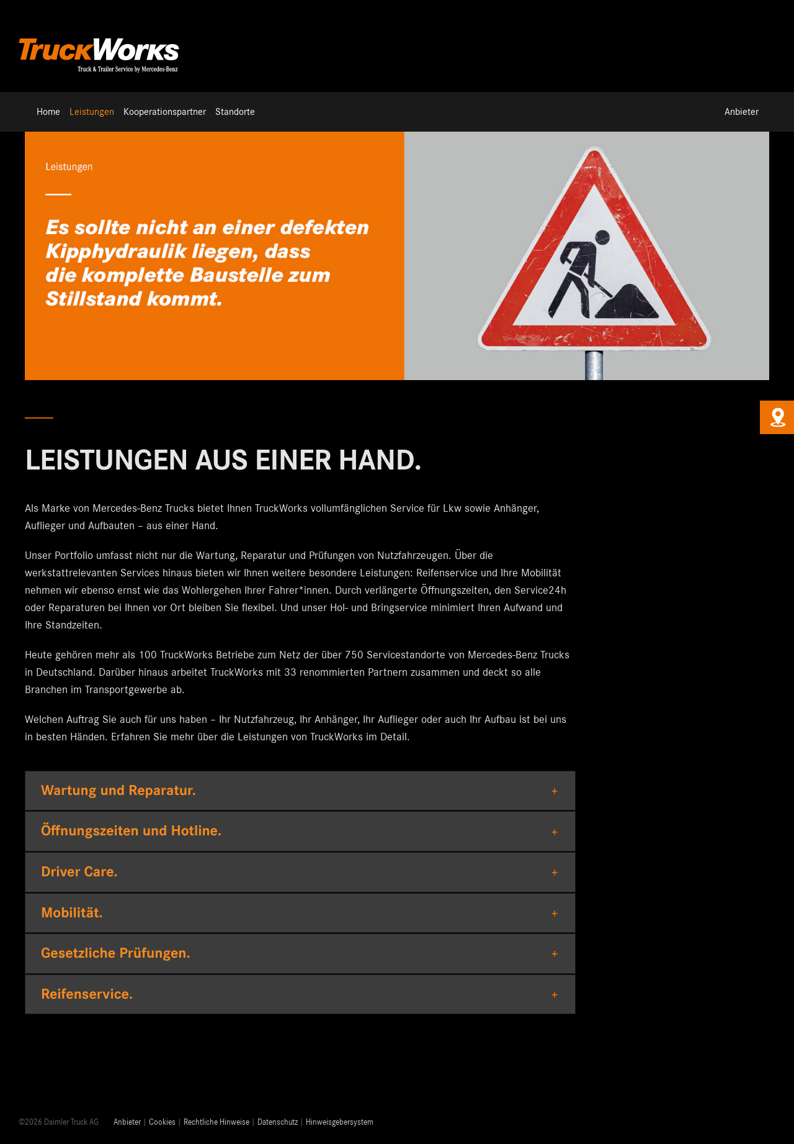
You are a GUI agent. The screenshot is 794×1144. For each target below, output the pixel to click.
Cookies (162, 1123)
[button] (300, 790)
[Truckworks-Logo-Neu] (99, 36)
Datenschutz (277, 1123)
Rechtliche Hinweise (216, 1123)
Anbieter (127, 1123)
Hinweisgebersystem (339, 1123)
